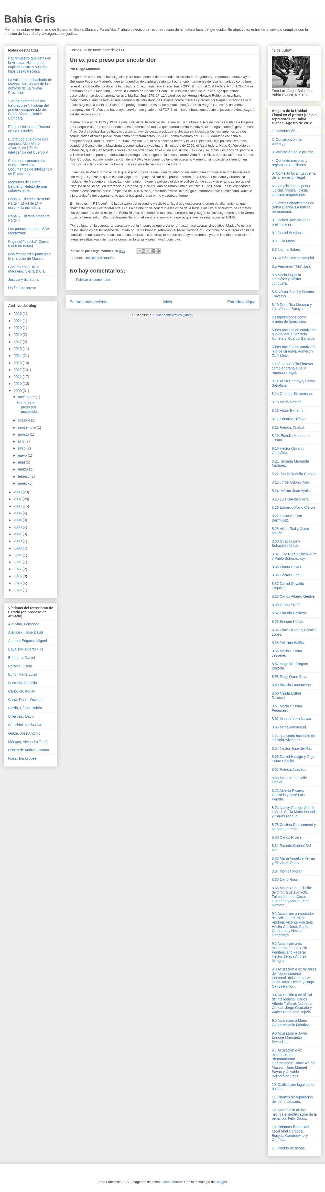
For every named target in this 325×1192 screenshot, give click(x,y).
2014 (18, 356)
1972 (18, 590)
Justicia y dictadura (99, 258)
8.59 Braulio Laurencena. (292, 685)
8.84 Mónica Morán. (288, 871)
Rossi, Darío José (22, 758)
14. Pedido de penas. (289, 1148)
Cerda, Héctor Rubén (25, 708)
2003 (18, 527)
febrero (24, 476)
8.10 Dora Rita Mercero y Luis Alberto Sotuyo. (292, 307)
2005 (18, 513)
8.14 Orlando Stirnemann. (292, 394)
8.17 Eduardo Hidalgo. (289, 419)
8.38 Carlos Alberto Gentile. (294, 596)
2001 (18, 534)
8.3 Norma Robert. (286, 249)
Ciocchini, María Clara (26, 725)
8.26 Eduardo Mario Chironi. (294, 507)
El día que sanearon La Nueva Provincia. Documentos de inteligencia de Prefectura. (30, 167)
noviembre (27, 397)
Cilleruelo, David (21, 716)
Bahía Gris (29, 19)
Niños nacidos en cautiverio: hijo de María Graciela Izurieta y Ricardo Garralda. (294, 334)
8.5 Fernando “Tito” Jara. (291, 266)
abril (22, 462)
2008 (18, 492)
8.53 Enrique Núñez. (288, 621)
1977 (18, 569)
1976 (18, 576)
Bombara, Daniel (21, 658)
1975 (18, 583)
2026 (18, 314)
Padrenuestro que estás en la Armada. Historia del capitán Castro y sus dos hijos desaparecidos (29, 64)
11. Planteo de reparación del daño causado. (292, 1099)
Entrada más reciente (88, 302)
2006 (18, 506)
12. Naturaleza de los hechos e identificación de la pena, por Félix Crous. (294, 1114)
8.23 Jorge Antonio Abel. (291, 482)
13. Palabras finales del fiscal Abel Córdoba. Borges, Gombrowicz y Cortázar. (290, 1133)
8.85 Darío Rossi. (285, 879)
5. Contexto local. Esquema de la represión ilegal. (294, 175)
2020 (18, 328)
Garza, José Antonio (24, 733)
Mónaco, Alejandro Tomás (28, 742)
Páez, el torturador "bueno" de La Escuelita (29, 129)
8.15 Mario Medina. (287, 402)
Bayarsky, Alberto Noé (25, 649)
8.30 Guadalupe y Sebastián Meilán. (286, 543)
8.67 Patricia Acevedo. (289, 769)
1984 (18, 555)
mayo (23, 455)
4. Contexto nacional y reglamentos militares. (289, 162)
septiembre (27, 427)
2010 (18, 384)
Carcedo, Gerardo (22, 683)
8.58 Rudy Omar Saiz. (289, 677)
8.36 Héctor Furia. (286, 575)
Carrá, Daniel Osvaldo (26, 700)
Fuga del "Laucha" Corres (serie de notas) (28, 243)
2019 (18, 335)
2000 (18, 541)
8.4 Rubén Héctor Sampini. (293, 258)
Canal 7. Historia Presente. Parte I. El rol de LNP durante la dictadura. (29, 203)
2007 (18, 499)
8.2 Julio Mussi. (284, 241)
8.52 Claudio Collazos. (290, 613)
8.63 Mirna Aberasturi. (289, 727)
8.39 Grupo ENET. (286, 605)
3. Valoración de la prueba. (293, 152)
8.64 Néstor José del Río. (292, 748)
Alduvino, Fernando (23, 624)
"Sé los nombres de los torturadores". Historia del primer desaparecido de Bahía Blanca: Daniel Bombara (28, 109)
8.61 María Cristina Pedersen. (287, 708)
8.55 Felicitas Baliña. (288, 643)
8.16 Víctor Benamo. (288, 410)
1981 (18, 562)
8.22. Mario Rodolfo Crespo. (294, 474)
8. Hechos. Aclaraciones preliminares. (291, 222)
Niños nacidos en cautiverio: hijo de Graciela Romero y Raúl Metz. (294, 351)
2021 (18, 321)
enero (23, 483)
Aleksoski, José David (25, 632)
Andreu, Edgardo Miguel (27, 641)
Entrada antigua (241, 302)
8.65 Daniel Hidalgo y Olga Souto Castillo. (293, 759)
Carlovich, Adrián (21, 691)
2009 (18, 391)
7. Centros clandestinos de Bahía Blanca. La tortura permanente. (293, 207)
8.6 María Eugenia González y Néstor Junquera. (286, 279)
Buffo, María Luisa (22, 674)
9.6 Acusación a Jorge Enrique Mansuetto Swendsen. (289, 1037)
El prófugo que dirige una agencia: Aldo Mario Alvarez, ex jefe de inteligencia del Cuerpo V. (28, 145)
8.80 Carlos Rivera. (287, 837)
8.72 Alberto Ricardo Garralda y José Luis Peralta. (288, 794)
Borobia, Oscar (20, 666)
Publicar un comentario (93, 280)
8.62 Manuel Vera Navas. (292, 719)
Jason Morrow (172, 1182)
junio (22, 448)
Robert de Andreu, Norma (28, 750)
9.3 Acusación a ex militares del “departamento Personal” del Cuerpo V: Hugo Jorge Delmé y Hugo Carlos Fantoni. (294, 977)
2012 (18, 370)
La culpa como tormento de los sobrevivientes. (293, 738)
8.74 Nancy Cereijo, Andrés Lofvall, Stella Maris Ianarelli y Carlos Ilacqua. (294, 812)
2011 (18, 377)
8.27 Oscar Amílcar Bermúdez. (287, 518)
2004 (18, 520)
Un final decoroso (22, 288)
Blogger (221, 1182)
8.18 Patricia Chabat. (288, 427)
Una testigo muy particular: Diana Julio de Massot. (29, 256)
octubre (24, 420)
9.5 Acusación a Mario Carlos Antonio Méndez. (291, 1022)
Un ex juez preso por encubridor (27, 407)
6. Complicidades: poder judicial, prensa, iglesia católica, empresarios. (291, 190)
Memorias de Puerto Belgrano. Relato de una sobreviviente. (27, 186)
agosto (24, 434)
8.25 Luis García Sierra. (291, 499)
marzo (23, 469)
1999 (18, 548)
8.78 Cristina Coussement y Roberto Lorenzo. (294, 827)
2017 (18, 342)
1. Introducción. (284, 131)
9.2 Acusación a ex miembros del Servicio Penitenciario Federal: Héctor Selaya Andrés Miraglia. (289, 952)
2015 (18, 349)
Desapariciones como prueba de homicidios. (289, 319)
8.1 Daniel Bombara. (288, 233)
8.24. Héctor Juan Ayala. (291, 491)
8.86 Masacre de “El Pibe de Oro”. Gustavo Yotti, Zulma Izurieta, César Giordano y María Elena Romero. (292, 896)
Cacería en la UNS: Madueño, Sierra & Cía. (27, 269)
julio (21, 441)
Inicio (167, 302)
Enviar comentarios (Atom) (173, 315)
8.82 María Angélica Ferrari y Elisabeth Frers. (293, 860)
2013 (18, 363)
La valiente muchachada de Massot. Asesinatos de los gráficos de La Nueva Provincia (30, 86)
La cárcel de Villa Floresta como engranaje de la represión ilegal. (292, 368)
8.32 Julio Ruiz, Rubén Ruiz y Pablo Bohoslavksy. (294, 556)
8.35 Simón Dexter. (287, 567)
